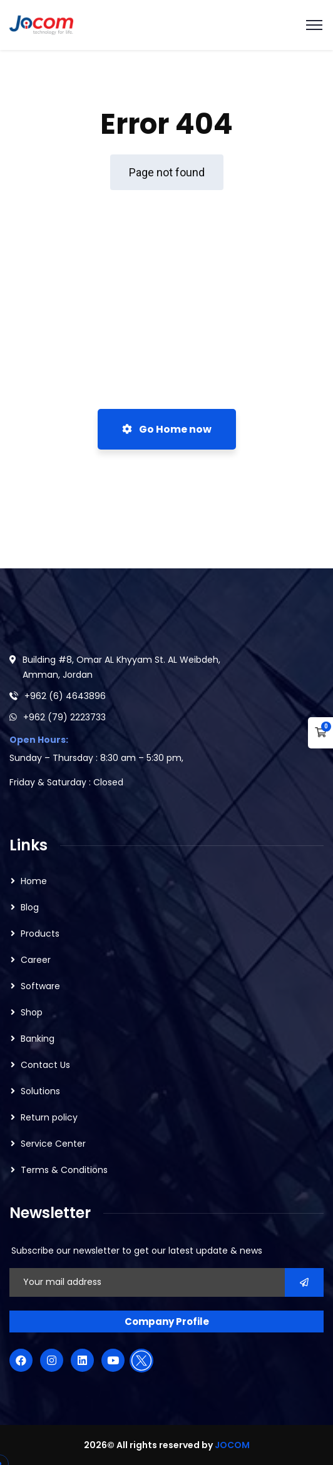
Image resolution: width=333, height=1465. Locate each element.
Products (40, 933)
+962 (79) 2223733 (64, 717)
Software (40, 986)
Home (34, 881)
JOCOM (232, 1445)
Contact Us (45, 1065)
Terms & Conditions (64, 1170)
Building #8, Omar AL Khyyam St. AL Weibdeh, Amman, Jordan (121, 667)
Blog (30, 907)
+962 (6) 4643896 (65, 696)
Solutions (40, 1091)
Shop (32, 1012)
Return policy (49, 1117)
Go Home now (167, 429)
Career (36, 960)
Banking (37, 1038)
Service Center (53, 1143)
